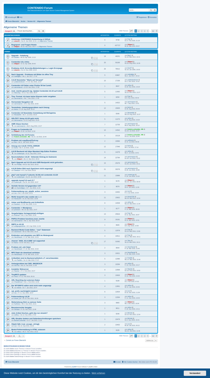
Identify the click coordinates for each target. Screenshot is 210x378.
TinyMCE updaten (18, 275)
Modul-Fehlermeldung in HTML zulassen (28, 330)
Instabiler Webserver (20, 269)
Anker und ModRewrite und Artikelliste (27, 202)
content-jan (20, 153)
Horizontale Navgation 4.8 (22, 102)
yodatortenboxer (19, 82)
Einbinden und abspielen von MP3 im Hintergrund (32, 235)
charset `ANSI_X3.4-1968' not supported (28, 241)
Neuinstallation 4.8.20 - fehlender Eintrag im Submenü (34, 157)
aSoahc (16, 57)
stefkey (16, 315)
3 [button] (141, 31)
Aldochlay (17, 93)
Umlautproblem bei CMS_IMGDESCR (26, 264)
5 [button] (147, 31)
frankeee (17, 204)
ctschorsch (17, 231)
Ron (15, 142)
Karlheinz (17, 304)
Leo (15, 193)
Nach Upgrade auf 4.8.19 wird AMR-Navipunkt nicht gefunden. (37, 162)
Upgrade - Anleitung (19, 56)
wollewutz (131, 140)
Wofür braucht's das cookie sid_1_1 (26, 197)
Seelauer (17, 170)
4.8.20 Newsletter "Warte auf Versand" (27, 80)
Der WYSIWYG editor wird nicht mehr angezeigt (31, 286)
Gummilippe (21, 188)
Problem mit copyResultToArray (24, 140)
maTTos (16, 265)
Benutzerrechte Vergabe (21, 308)
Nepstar (16, 271)
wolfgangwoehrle (19, 226)
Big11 (129, 55)
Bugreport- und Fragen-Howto (24, 45)
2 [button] (138, 31)
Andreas (17, 215)
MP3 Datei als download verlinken (25, 253)
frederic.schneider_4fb (135, 129)
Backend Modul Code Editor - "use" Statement (30, 230)
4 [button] (144, 31)
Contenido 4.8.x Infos (20, 62)
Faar (129, 39)
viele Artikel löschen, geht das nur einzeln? (29, 313)
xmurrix (17, 41)
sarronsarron (18, 87)
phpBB (74, 367)
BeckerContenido (19, 320)
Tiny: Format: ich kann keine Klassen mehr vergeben (33, 96)
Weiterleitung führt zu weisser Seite (26, 302)
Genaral (16, 309)
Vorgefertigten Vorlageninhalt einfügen (27, 213)
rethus (130, 85)
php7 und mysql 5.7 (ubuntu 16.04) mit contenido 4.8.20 (34, 175)
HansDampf (18, 237)
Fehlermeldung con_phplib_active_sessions (29, 191)
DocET (130, 68)
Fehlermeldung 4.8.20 (20, 297)
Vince (16, 276)
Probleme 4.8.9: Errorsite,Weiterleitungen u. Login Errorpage (36, 68)
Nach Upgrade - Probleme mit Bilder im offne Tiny (32, 74)
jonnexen (17, 209)
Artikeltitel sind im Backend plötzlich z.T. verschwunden (34, 258)
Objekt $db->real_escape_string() (25, 324)
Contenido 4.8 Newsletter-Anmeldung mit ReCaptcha (33, 113)
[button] (131, 31)
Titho (129, 240)
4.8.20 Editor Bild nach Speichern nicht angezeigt (32, 169)
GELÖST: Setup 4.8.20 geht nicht (25, 118)
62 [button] (153, 31)
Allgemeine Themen (16, 27)
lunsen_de (17, 298)
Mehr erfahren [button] (98, 373)
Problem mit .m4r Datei (21, 247)
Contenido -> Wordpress (21, 208)
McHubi (130, 313)
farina (16, 109)
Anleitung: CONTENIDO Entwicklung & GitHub (30, 39)
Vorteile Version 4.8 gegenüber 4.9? (26, 186)
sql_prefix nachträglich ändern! (24, 291)
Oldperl (16, 46)
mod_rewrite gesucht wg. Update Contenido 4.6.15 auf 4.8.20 (36, 91)
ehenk (19, 287)
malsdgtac (17, 76)
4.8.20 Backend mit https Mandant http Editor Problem (34, 151)
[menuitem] (19, 17)
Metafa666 (17, 115)
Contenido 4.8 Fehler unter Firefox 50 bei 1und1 (31, 85)
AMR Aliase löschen (19, 124)
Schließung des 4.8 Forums (22, 135)
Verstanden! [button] (195, 373)
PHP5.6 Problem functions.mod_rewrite (27, 219)
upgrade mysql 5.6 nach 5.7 (22, 180)
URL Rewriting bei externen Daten (25, 280)
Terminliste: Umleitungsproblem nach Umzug (30, 107)
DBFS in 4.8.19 (17, 224)
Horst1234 (17, 198)
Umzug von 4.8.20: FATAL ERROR (25, 146)
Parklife (19, 260)
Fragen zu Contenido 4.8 (21, 129)
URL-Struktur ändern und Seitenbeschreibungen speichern (36, 319)
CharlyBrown (18, 282)
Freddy (19, 164)
